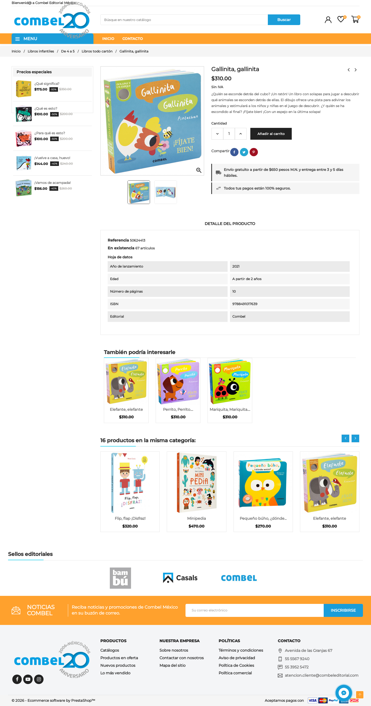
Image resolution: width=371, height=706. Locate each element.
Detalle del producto (230, 223)
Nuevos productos (117, 665)
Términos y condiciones (241, 650)
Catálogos (109, 650)
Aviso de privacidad (237, 658)
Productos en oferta (119, 658)
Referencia (118, 240)
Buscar (284, 19)
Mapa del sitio (172, 665)
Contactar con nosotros (181, 658)
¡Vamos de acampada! (52, 183)
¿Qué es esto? (45, 108)
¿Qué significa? (46, 84)
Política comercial (235, 673)
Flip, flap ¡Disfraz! (130, 518)
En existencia (121, 248)
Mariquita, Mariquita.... (230, 409)
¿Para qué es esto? (49, 133)
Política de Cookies (236, 665)
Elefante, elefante (126, 409)
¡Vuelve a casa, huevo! (52, 158)
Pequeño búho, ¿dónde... (263, 518)
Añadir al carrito (271, 134)
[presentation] (345, 438)
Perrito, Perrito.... (178, 409)
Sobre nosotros (173, 650)
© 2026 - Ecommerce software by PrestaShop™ (53, 700)
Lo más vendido (115, 673)
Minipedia (196, 518)
